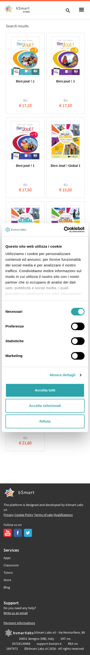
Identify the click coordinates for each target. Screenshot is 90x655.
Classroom (11, 565)
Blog (7, 587)
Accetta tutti (45, 390)
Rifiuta (45, 421)
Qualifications (63, 515)
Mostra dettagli (62, 375)
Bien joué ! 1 (25, 166)
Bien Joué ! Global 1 (66, 166)
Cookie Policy (23, 515)
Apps (7, 558)
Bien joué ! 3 (65, 81)
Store (7, 580)
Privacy (9, 515)
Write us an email (16, 613)
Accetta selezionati (45, 406)
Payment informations (19, 623)
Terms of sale (43, 515)
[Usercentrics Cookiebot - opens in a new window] (64, 229)
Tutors (8, 573)
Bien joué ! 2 (25, 81)
